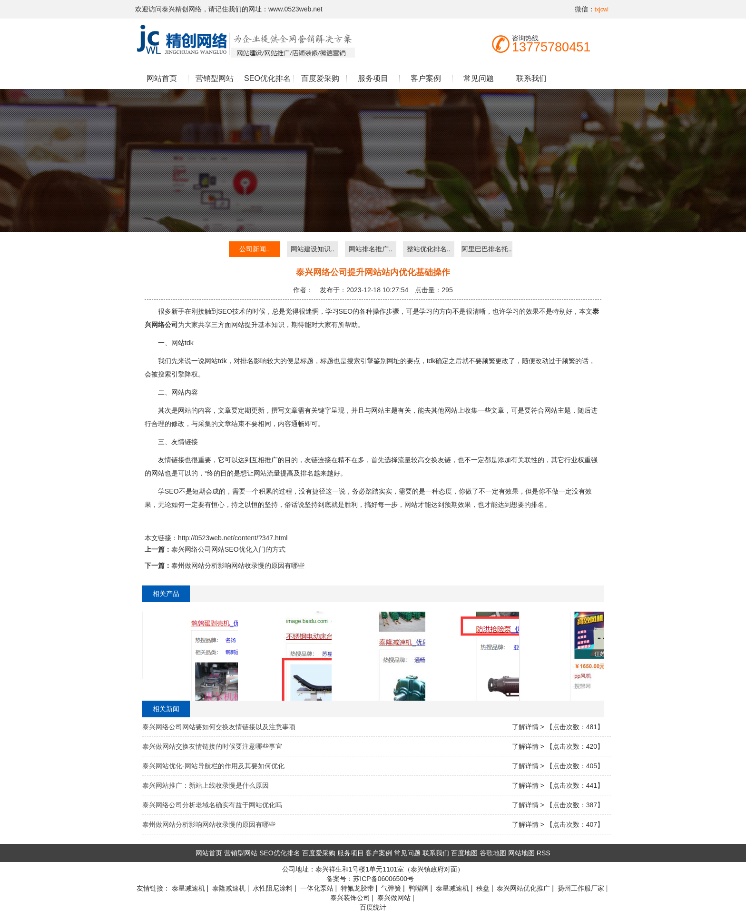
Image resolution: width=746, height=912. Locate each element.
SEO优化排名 (267, 78)
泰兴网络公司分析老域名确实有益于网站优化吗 (212, 805)
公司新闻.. (254, 249)
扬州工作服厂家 (581, 888)
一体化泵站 (317, 888)
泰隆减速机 (228, 888)
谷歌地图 (493, 853)
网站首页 (162, 78)
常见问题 (478, 78)
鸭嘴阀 (419, 888)
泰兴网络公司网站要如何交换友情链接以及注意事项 (218, 727)
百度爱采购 (320, 78)
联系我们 (531, 78)
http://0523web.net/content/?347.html (232, 538)
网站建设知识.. (312, 249)
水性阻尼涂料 (273, 888)
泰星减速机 (188, 888)
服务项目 (373, 78)
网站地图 (521, 853)
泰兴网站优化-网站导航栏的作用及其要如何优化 (213, 766)
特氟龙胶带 (357, 888)
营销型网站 (215, 78)
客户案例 (426, 78)
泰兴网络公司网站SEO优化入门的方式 (228, 549)
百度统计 (373, 907)
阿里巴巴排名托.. (486, 249)
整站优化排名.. (429, 249)
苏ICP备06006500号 (383, 878)
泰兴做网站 (394, 898)
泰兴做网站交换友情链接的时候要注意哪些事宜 (212, 746)
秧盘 (483, 888)
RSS (543, 853)
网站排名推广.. (371, 249)
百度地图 (464, 853)
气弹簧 (391, 888)
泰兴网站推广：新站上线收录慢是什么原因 (205, 785)
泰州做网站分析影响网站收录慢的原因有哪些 (237, 565)
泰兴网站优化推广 (523, 888)
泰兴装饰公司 (350, 898)
